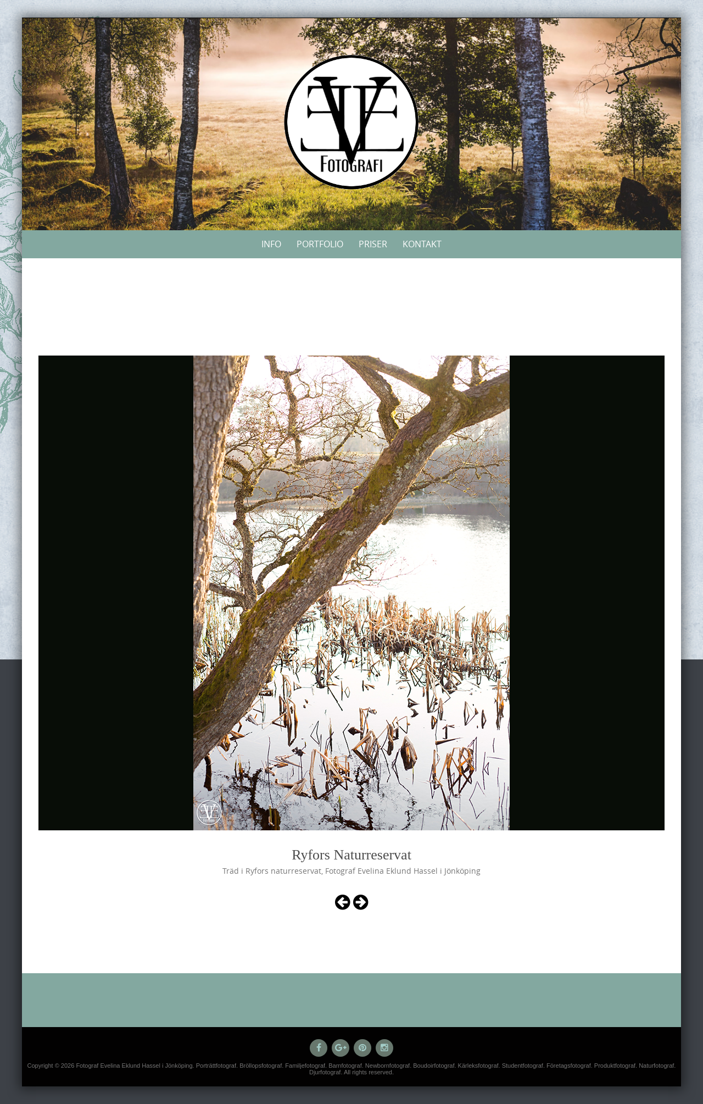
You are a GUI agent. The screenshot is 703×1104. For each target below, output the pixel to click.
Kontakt (422, 244)
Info (271, 244)
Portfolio (320, 244)
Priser (373, 244)
